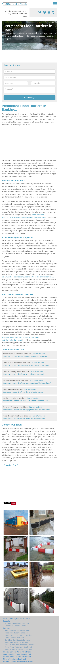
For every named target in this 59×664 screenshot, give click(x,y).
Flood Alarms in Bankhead (14, 638)
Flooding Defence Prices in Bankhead (17, 652)
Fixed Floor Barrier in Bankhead (16, 633)
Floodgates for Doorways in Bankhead (19, 635)
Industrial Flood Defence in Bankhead (17, 657)
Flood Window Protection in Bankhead (19, 649)
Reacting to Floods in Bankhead (16, 626)
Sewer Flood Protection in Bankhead (18, 647)
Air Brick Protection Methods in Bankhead (20, 645)
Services (6, 628)
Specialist (6, 621)
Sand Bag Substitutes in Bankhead (17, 640)
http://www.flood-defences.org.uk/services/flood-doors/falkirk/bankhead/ (28, 277)
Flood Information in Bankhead (14, 659)
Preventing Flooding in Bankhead (17, 623)
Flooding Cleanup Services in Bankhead (18, 661)
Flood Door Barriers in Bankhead (17, 642)
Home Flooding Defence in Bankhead (17, 654)
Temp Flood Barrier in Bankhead (17, 630)
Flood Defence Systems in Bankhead (16, 619)
